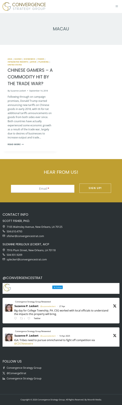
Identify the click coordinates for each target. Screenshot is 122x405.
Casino (18, 59)
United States (15, 64)
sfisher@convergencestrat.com (25, 236)
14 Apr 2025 (64, 336)
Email (44, 188)
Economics (29, 59)
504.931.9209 (14, 255)
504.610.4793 (14, 231)
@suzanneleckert (48, 306)
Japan (33, 62)
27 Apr (62, 306)
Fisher (40, 59)
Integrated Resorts (18, 62)
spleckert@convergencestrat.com (27, 259)
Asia (10, 59)
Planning (43, 62)
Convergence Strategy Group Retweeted (33, 301)
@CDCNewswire (23, 343)
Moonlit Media (94, 399)
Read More (16, 144)
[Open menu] (116, 6)
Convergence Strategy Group (24, 368)
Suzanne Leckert (18, 90)
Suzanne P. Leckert (26, 306)
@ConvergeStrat (16, 373)
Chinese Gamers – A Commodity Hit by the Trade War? (30, 77)
